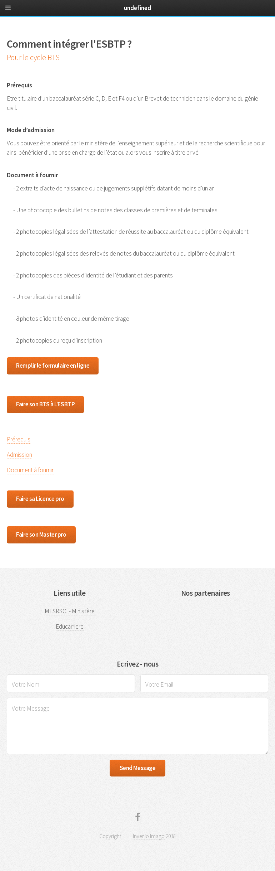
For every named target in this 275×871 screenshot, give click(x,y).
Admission (19, 455)
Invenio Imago (149, 836)
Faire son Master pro (41, 534)
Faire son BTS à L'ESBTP (45, 404)
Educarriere (70, 626)
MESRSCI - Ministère (70, 611)
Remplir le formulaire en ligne (52, 365)
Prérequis (18, 439)
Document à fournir (30, 470)
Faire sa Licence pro (40, 499)
